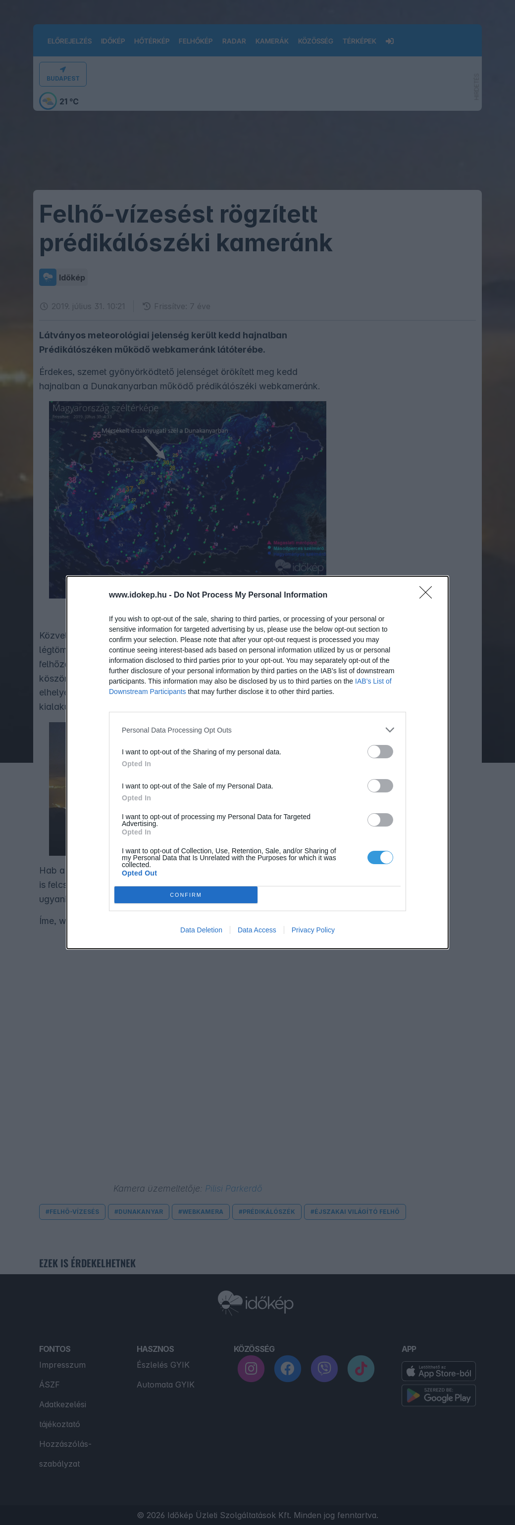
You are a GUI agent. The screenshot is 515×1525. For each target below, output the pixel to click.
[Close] (428, 595)
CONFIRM (186, 895)
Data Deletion (201, 930)
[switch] (380, 751)
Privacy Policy (313, 930)
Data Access (257, 930)
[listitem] (257, 730)
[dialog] (257, 762)
